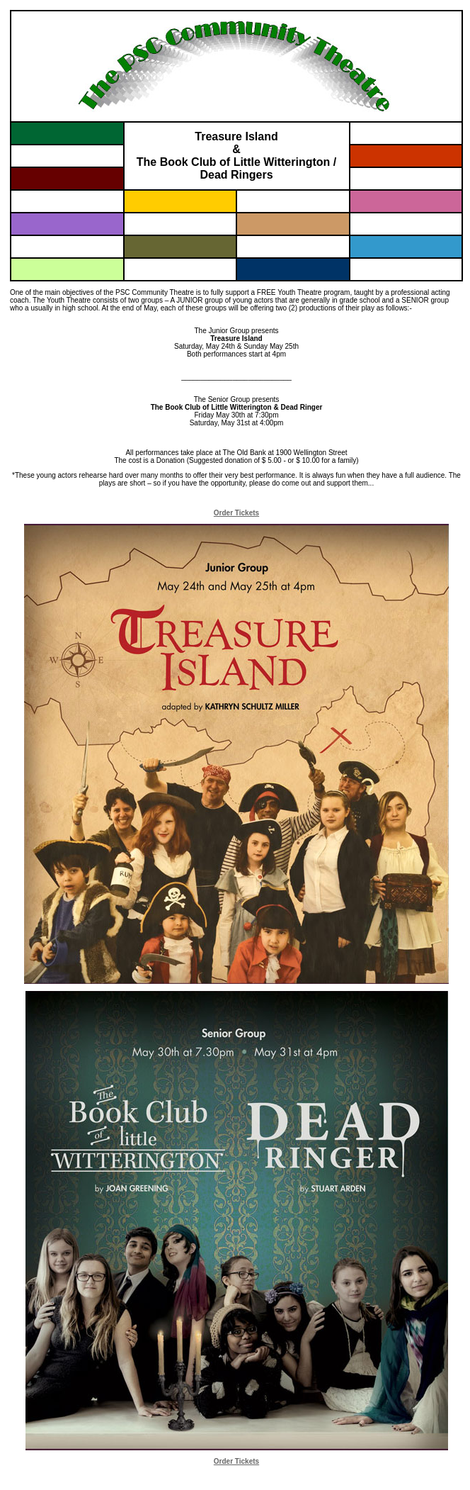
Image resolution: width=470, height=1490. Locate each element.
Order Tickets (236, 513)
